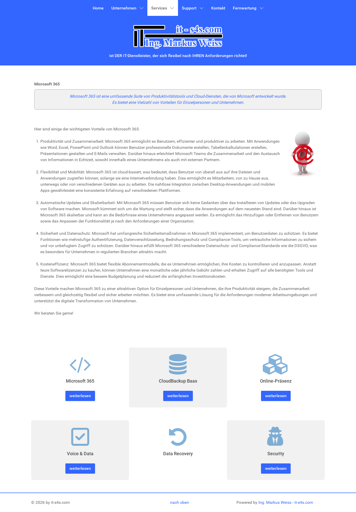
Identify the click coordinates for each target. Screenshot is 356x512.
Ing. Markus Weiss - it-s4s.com (285, 502)
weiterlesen (80, 395)
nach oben (179, 502)
